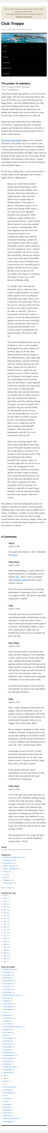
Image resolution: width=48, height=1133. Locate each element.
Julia (4, 1078)
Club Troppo (12, 23)
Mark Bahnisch (8, 981)
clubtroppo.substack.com (24, 17)
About (5, 51)
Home (5, 46)
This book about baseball (11, 140)
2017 (4, 918)
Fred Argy (6, 998)
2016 (4, 921)
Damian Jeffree (8, 1072)
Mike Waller (7, 1110)
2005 (4, 953)
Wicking (6, 1001)
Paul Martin (7, 1098)
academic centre (21, 580)
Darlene (5, 1101)
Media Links (7, 68)
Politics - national (8, 866)
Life (4, 877)
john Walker (7, 1064)
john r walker (7, 1032)
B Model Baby (7, 1070)
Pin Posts (6, 74)
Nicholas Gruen (8, 969)
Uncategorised (13, 89)
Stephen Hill (7, 1030)
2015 (4, 924)
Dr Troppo (6, 1050)
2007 (4, 947)
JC (4, 1084)
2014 (4, 927)
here (18, 577)
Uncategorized (7, 860)
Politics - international (10, 869)
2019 (4, 913)
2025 (4, 895)
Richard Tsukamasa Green (11, 995)
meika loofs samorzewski (11, 1118)
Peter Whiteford (8, 1052)
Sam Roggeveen (8, 1121)
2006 (4, 950)
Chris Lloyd (7, 1024)
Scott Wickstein (8, 1018)
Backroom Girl (8, 1061)
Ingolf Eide (6, 1015)
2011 (4, 936)
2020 (4, 910)
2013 (4, 930)
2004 (4, 956)
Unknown (6, 1021)
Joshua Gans (7, 1116)
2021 (4, 907)
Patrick (5, 1035)
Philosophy (6, 880)
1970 (4, 961)
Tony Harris (26, 87)
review (14, 555)
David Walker (7, 992)
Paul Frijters (7, 978)
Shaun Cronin (7, 1044)
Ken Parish (6, 972)
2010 (4, 938)
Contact (5, 57)
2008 (4, 944)
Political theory (8, 883)
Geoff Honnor (7, 989)
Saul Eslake (6, 1041)
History (5, 872)
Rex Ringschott (8, 1006)
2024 (4, 898)
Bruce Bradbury (8, 1058)
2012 (4, 933)
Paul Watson (7, 1090)
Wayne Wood (7, 1004)
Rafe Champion (8, 1038)
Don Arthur (6, 975)
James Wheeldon (8, 1093)
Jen (4, 1096)
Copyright (6, 63)
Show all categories (7, 888)
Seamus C (6, 1081)
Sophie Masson (8, 1009)
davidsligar (6, 1104)
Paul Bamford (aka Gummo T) (12, 1027)
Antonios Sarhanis (9, 1055)
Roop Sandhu (7, 1047)
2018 (4, 916)
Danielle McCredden (9, 1067)
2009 (4, 941)
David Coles (7, 1113)
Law (4, 874)
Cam (4, 1012)
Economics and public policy (12, 857)
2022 (4, 904)
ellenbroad (6, 1107)
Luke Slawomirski (9, 1087)
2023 (4, 901)
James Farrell (7, 984)
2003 (4, 959)
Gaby (5, 1075)
